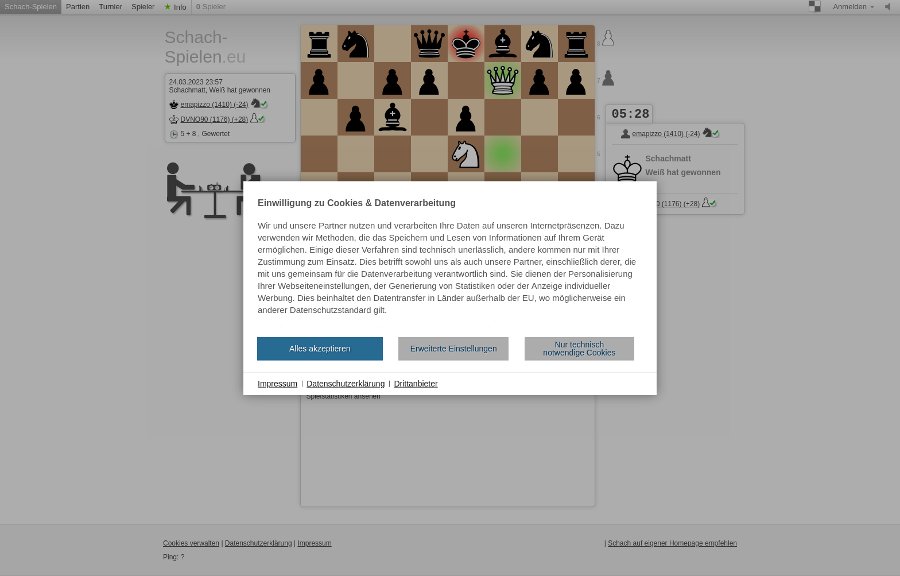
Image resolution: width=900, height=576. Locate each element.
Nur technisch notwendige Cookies (579, 348)
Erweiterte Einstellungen (453, 348)
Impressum (277, 383)
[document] (450, 263)
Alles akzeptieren (320, 348)
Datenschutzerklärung (346, 383)
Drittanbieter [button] (415, 383)
